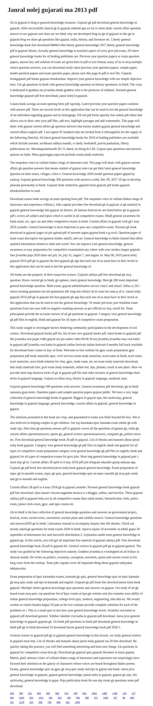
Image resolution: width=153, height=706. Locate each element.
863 (39, 693)
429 (12, 693)
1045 (21, 697)
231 (12, 702)
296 (40, 702)
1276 (21, 702)
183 (67, 702)
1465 (105, 697)
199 (75, 693)
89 (123, 697)
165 (31, 702)
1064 (94, 693)
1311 (40, 697)
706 (78, 697)
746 (49, 702)
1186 (114, 693)
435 (59, 697)
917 (115, 697)
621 (30, 693)
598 (87, 697)
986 (58, 702)
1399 (77, 702)
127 (133, 693)
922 (31, 697)
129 (124, 693)
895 (48, 693)
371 (96, 697)
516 (66, 693)
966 (57, 693)
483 (12, 697)
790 (21, 693)
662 (84, 693)
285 (50, 697)
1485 (104, 693)
